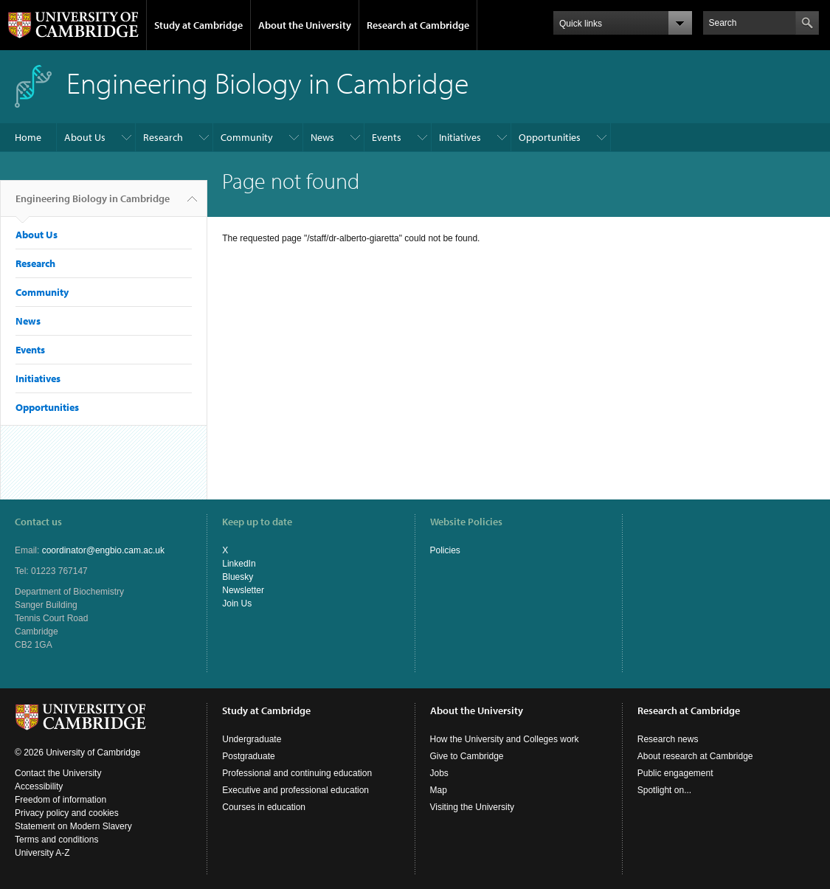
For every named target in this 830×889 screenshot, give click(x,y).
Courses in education (263, 807)
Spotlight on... (664, 790)
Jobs (439, 773)
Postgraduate (248, 756)
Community (247, 137)
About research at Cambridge (695, 756)
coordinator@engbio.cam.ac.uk (103, 550)
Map (438, 790)
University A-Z (42, 853)
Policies (445, 550)
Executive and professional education (295, 790)
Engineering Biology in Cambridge (92, 204)
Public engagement (675, 773)
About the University (304, 25)
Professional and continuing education (297, 773)
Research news (668, 739)
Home (28, 137)
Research (163, 137)
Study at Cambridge (198, 25)
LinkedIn (238, 563)
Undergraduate (251, 739)
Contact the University (58, 773)
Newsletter (243, 590)
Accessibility (39, 786)
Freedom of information (60, 800)
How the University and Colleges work (504, 739)
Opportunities (550, 137)
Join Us (237, 603)
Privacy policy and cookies (67, 813)
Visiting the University (472, 807)
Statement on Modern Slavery (73, 826)
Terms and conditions (56, 839)
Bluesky (237, 577)
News (322, 137)
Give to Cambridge (467, 756)
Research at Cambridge (418, 25)
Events (386, 137)
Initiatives (460, 137)
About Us (85, 137)
